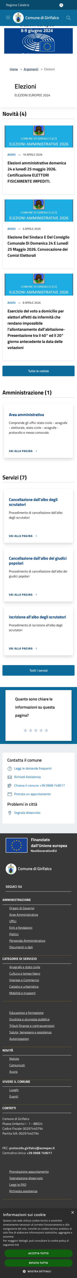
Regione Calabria (17, 4)
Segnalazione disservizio (26, 1178)
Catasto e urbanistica (23, 986)
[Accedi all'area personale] (61, 5)
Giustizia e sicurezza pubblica (29, 1019)
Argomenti (31, 69)
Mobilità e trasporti (22, 993)
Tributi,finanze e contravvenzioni (32, 1025)
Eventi (13, 1096)
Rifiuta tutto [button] (38, 1263)
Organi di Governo (21, 908)
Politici (14, 934)
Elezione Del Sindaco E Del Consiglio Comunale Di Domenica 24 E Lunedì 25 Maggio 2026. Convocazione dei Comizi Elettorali (38, 246)
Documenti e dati (21, 947)
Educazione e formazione (26, 1012)
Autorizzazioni (19, 1038)
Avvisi (11, 154)
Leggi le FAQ (17, 1184)
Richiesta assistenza (23, 1191)
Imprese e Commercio (24, 980)
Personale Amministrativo (27, 940)
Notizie (14, 1058)
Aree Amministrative (23, 914)
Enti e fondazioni (20, 927)
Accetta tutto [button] (38, 1253)
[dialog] (38, 1243)
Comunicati (17, 1065)
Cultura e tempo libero (24, 973)
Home (14, 69)
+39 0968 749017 (39, 1152)
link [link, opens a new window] (17, 1245)
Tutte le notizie (38, 371)
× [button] (72, 1212)
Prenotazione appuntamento (29, 1171)
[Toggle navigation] (8, 17)
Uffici (12, 921)
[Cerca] (68, 17)
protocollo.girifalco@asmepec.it (32, 1148)
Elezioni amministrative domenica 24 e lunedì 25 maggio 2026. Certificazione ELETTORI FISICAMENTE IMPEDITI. (36, 172)
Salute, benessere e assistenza (30, 1032)
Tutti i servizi (39, 670)
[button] (38, 1271)
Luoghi (14, 1089)
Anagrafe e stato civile (24, 967)
